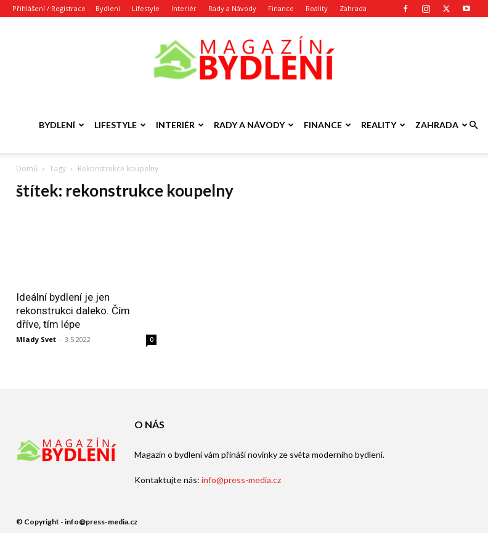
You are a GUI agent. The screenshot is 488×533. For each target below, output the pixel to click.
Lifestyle (146, 8)
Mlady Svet (36, 339)
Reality (317, 8)
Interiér (184, 8)
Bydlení (108, 8)
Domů (27, 168)
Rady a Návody (232, 8)
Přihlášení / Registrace (49, 8)
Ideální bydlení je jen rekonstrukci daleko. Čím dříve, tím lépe (73, 310)
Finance (281, 8)
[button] (473, 125)
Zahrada (353, 8)
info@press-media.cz (241, 479)
